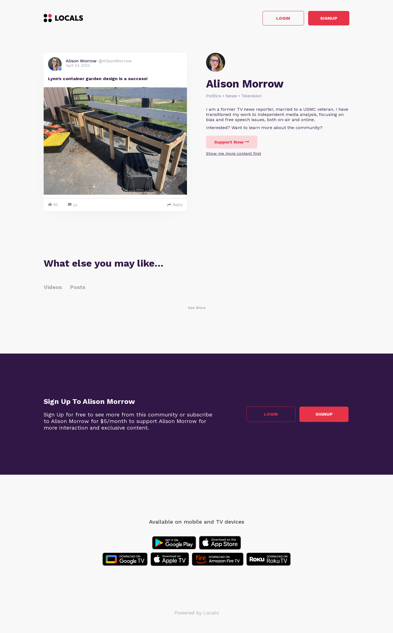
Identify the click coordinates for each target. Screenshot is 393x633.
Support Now (231, 142)
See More (197, 309)
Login (272, 18)
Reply (175, 205)
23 (72, 206)
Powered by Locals (196, 614)
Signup (325, 18)
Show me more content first (233, 154)
